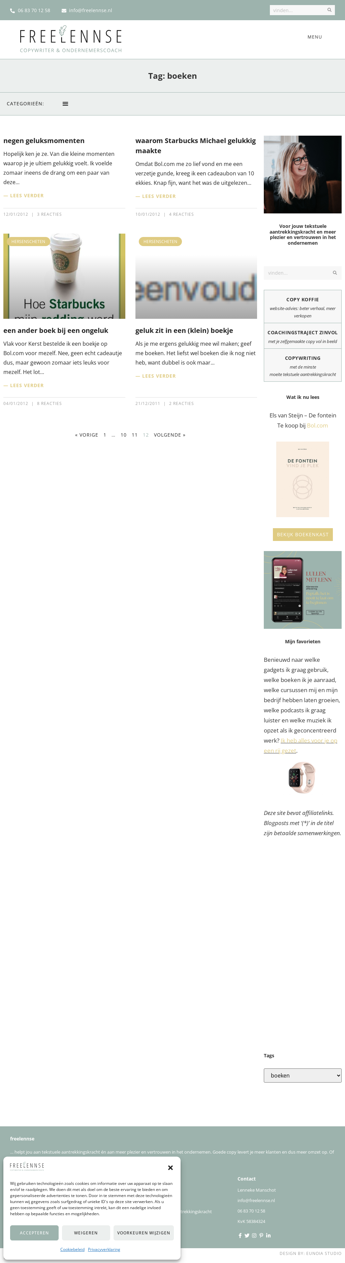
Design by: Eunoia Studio (311, 1253)
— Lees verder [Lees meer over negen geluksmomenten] (23, 195)
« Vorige (86, 435)
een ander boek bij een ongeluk (55, 330)
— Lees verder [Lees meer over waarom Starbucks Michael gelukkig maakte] (155, 196)
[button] (170, 1167)
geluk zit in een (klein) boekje (184, 330)
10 (124, 435)
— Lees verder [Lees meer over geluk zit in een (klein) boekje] (155, 376)
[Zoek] (329, 10)
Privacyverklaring (104, 1249)
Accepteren (34, 1233)
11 (135, 435)
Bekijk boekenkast (303, 534)
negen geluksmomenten (44, 140)
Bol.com (317, 425)
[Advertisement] (303, 949)
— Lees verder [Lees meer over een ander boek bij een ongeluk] (23, 385)
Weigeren (86, 1233)
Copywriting (303, 358)
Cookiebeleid (72, 1249)
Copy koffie (302, 299)
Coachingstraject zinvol (303, 332)
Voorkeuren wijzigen (143, 1233)
